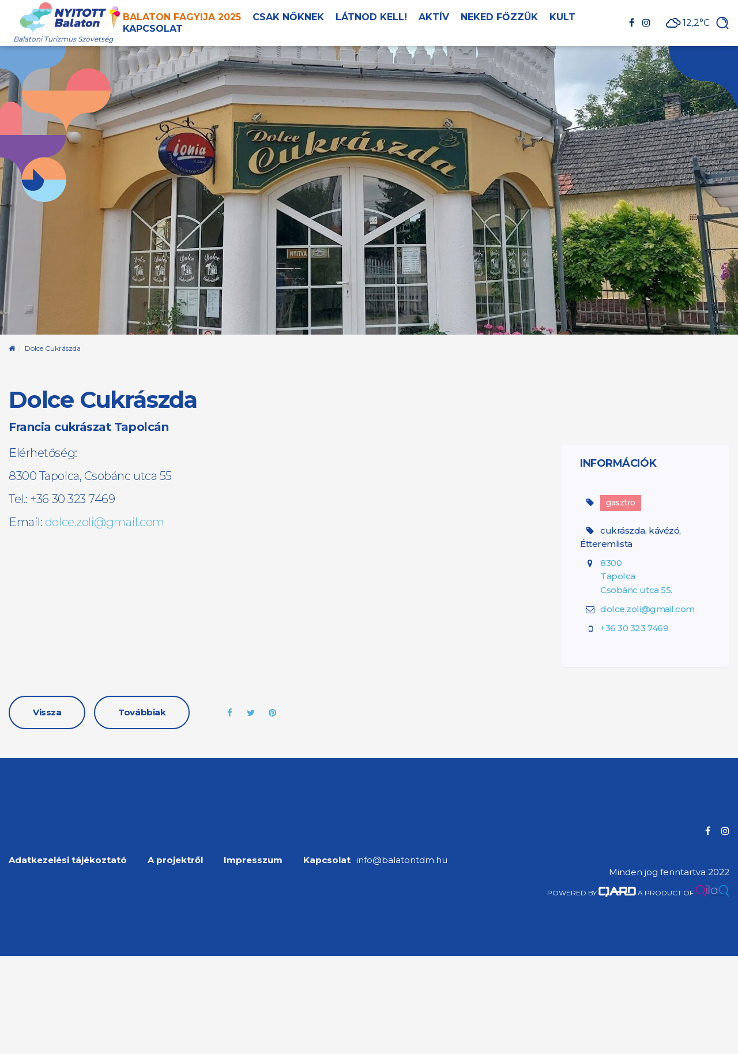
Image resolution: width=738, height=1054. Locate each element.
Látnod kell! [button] (371, 17)
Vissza (47, 712)
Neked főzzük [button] (499, 17)
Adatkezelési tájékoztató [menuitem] (68, 859)
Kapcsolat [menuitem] (327, 859)
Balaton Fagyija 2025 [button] (182, 17)
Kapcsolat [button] (153, 28)
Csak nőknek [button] (288, 17)
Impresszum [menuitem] (253, 859)
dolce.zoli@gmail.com (104, 522)
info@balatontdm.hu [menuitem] (401, 859)
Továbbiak (141, 712)
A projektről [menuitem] (175, 859)
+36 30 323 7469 (634, 627)
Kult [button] (562, 17)
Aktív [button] (434, 17)
